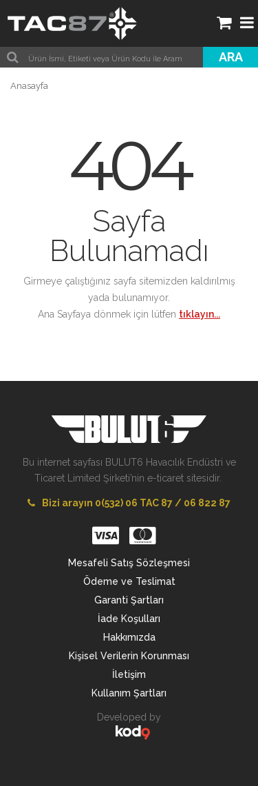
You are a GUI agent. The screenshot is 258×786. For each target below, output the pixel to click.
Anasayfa (29, 86)
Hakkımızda (129, 637)
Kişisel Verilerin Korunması (129, 655)
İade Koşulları (129, 618)
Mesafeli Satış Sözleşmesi (129, 562)
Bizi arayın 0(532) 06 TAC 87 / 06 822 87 (129, 502)
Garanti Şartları (129, 600)
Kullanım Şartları (129, 693)
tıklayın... (199, 314)
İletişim (129, 674)
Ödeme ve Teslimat (129, 581)
